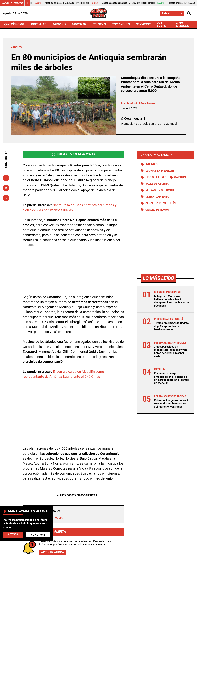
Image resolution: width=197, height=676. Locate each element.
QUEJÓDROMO (14, 24)
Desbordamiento (157, 196)
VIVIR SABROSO (182, 24)
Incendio (151, 164)
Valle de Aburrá (157, 183)
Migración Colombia (160, 190)
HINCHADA (79, 24)
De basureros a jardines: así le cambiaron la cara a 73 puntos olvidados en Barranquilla (96, 582)
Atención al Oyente (105, 665)
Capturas (181, 177)
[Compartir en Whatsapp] (6, 198)
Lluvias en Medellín (159, 170)
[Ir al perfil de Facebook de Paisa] (87, 637)
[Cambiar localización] (172, 13)
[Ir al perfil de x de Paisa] (97, 637)
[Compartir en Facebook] (6, 178)
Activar (13, 534)
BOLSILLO (99, 24)
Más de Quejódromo (33, 543)
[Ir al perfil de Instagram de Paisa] (109, 637)
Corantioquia (52, 480)
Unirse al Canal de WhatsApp (73, 154)
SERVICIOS (143, 24)
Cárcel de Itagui (157, 209)
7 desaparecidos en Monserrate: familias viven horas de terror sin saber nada (170, 351)
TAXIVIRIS (59, 24)
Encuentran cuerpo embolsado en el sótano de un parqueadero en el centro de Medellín (171, 378)
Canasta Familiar (12, 3)
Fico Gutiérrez (155, 177)
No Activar (38, 534)
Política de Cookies (176, 665)
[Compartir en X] (6, 188)
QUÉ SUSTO (161, 24)
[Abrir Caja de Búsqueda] (189, 13)
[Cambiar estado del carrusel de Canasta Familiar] (27, 3)
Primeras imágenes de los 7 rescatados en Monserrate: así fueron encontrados (171, 404)
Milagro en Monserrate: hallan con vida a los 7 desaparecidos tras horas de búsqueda (171, 301)
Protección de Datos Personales (140, 665)
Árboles (31, 480)
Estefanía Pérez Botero (141, 103)
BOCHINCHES (121, 24)
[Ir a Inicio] (98, 13)
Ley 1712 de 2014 (98, 671)
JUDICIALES (38, 24)
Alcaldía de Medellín (160, 203)
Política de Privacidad (76, 665)
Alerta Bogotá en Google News (73, 458)
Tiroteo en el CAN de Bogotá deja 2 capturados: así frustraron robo (171, 326)
